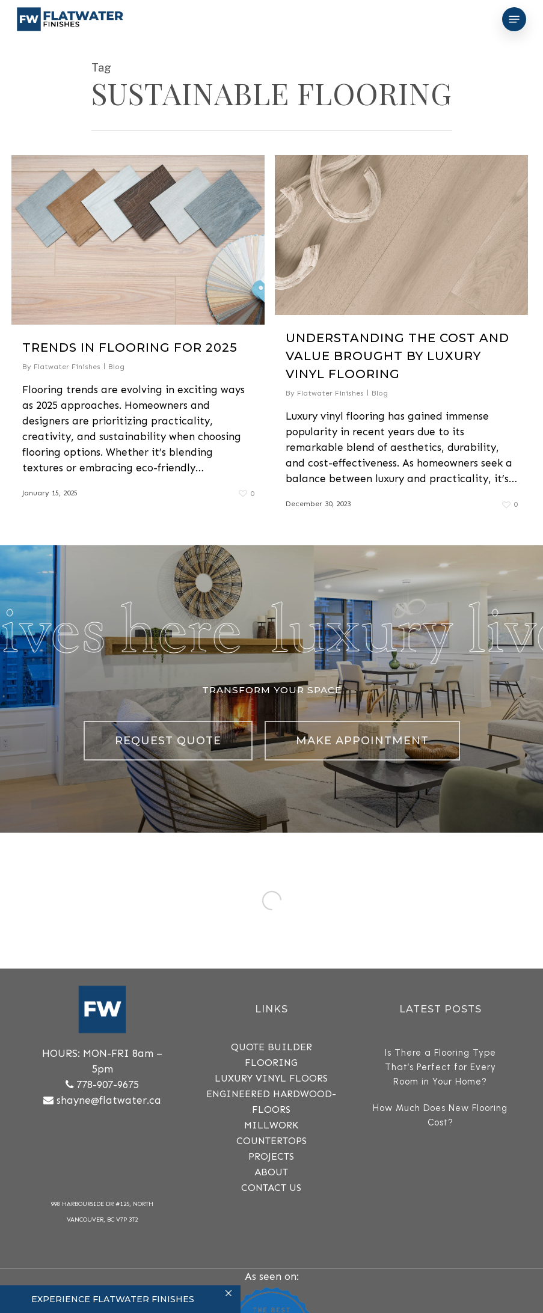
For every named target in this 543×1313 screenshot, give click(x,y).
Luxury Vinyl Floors (271, 1078)
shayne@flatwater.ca (109, 1100)
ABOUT (271, 1172)
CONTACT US (271, 1187)
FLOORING (271, 1062)
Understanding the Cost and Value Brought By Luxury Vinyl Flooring (397, 356)
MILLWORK (271, 1125)
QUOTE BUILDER (271, 1047)
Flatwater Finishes (67, 367)
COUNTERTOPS (271, 1140)
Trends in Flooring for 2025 (130, 347)
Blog (116, 367)
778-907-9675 (107, 1085)
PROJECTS (271, 1156)
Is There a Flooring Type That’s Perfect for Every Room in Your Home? (440, 1067)
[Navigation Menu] (514, 19)
